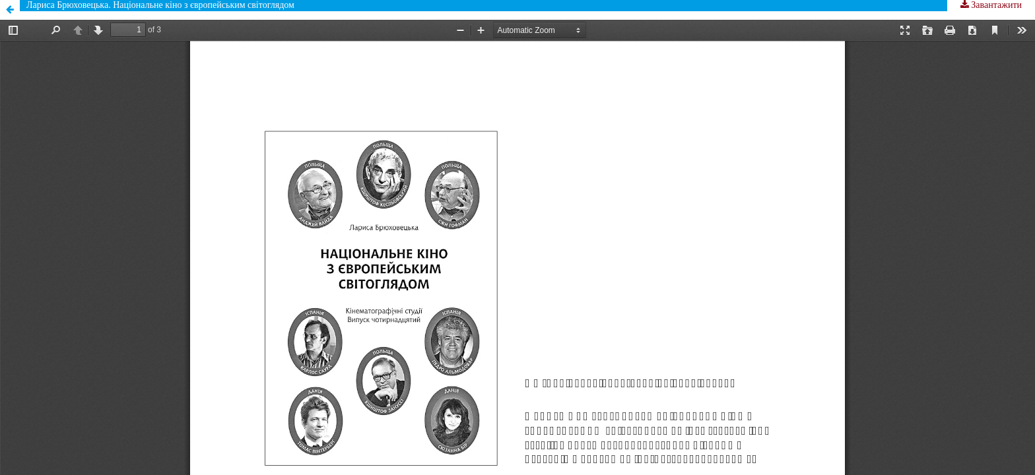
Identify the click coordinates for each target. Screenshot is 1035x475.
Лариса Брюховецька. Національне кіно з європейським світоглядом (160, 5)
